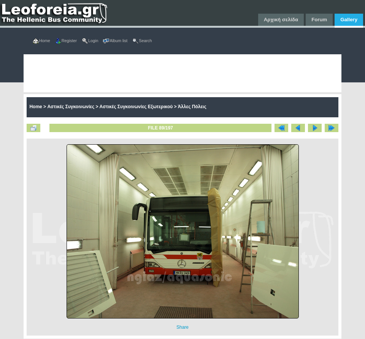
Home (35, 106)
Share (182, 327)
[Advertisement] (122, 73)
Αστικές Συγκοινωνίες (70, 106)
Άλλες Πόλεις (192, 106)
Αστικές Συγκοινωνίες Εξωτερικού (136, 106)
